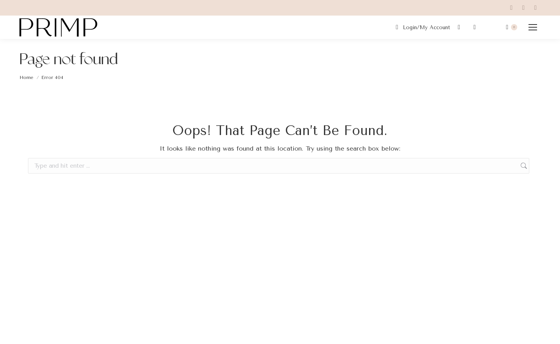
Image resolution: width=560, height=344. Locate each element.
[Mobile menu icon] (533, 27)
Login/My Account (421, 27)
